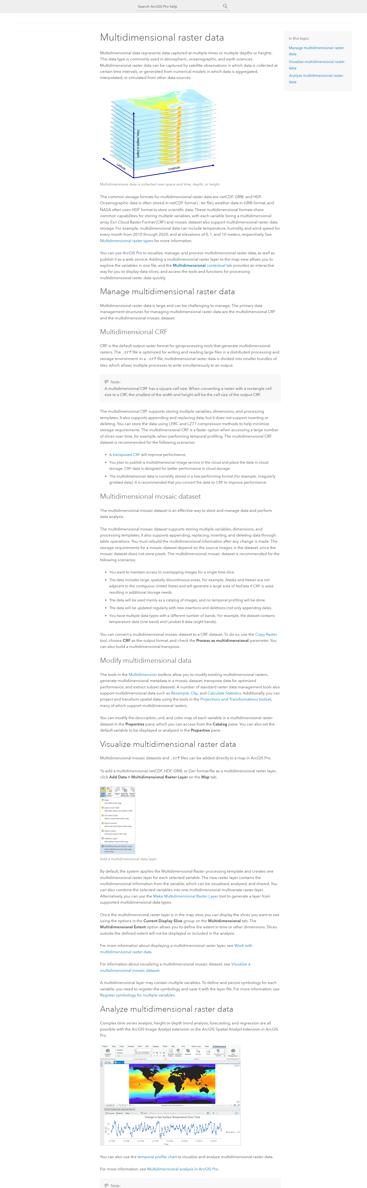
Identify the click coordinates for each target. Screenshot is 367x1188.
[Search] (225, 6)
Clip (194, 691)
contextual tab (202, 265)
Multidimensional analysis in (182, 1167)
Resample (180, 691)
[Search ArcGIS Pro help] (179, 6)
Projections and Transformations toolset (235, 697)
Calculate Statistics (224, 691)
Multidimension (143, 673)
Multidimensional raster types (126, 240)
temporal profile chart (157, 1155)
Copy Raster (266, 633)
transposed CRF (126, 453)
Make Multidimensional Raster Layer (185, 894)
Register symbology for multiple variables (137, 993)
